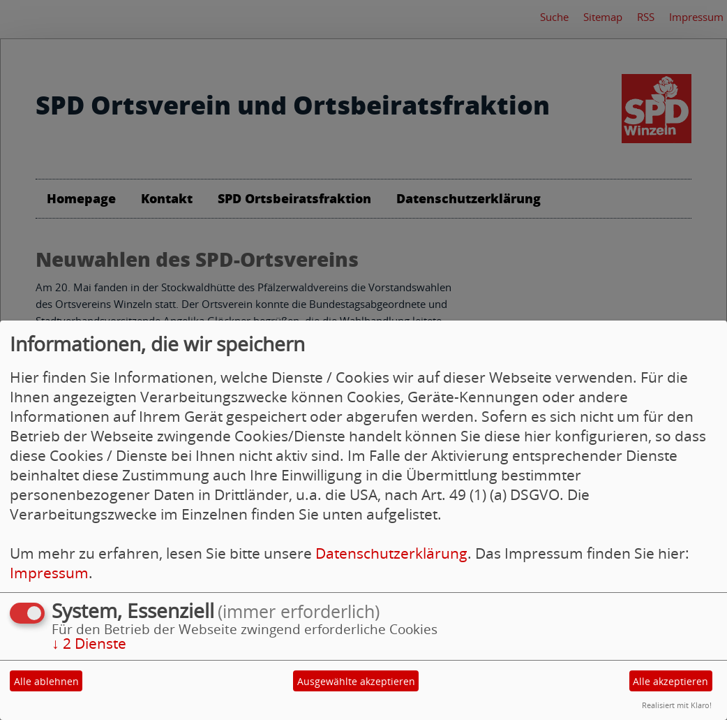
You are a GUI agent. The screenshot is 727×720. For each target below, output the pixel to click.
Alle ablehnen (46, 681)
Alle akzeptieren (670, 681)
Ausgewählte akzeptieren (356, 681)
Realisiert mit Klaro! (677, 705)
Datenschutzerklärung (391, 553)
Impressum (49, 572)
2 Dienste (89, 643)
